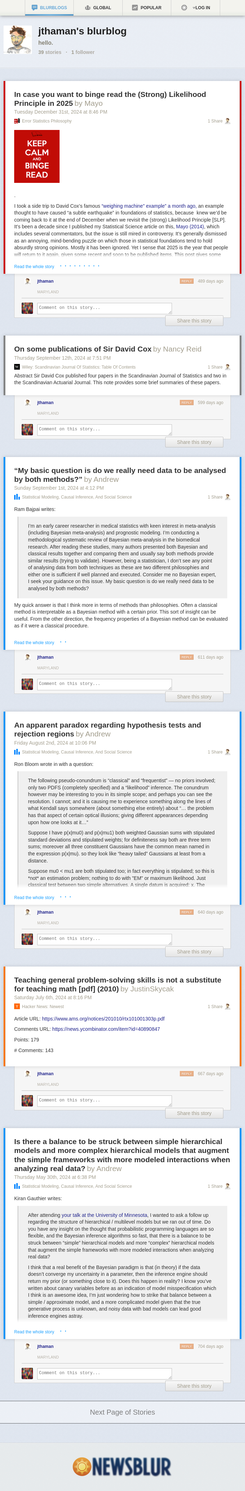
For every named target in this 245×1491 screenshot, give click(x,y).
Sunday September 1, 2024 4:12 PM (59, 488)
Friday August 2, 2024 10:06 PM (55, 743)
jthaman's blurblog (82, 31)
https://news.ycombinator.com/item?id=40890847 (106, 1029)
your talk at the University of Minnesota (104, 1215)
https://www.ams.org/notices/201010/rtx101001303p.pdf (103, 1019)
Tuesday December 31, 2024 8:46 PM (60, 112)
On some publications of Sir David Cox (82, 349)
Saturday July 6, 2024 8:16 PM (53, 997)
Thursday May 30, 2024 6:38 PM (55, 1177)
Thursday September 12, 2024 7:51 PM (62, 358)
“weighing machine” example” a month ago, (148, 206)
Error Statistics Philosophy (47, 121)
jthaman (45, 281)
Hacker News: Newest (43, 1007)
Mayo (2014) (190, 226)
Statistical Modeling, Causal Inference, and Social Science (77, 497)
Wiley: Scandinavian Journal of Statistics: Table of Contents (79, 367)
